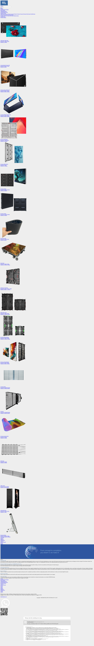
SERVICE (2, 539)
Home (1, 7)
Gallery (1, 586)
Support (1, 538)
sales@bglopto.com (3, 596)
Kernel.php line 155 (45, 638)
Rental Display (2, 10)
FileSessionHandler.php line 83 (59, 634)
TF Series (2, 15)
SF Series (8, 15)
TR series (5, 15)
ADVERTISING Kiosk (4, 12)
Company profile (3, 542)
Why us (1, 585)
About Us (2, 541)
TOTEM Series (2, 16)
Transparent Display (3, 11)
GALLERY (2, 537)
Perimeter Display (3, 13)
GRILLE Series (16, 15)
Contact (1, 543)
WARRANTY (2, 540)
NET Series (12, 15)
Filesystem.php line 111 (39, 621)
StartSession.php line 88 (34, 637)
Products (1, 8)
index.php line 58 (43, 639)
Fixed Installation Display (4, 9)
